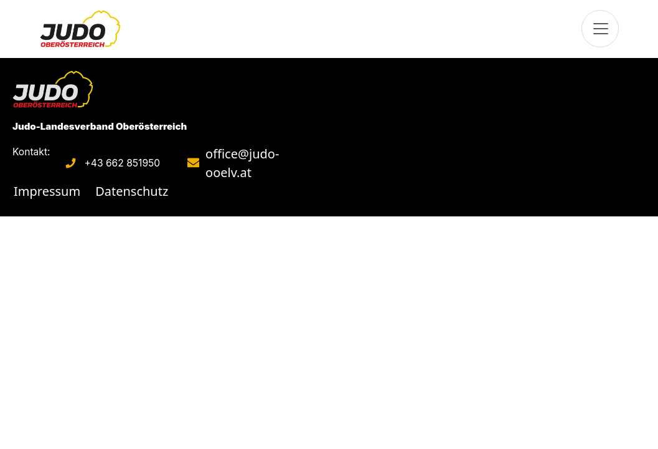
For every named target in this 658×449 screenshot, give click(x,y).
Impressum (47, 191)
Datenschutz (131, 191)
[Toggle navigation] (600, 28)
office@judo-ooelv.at (242, 163)
